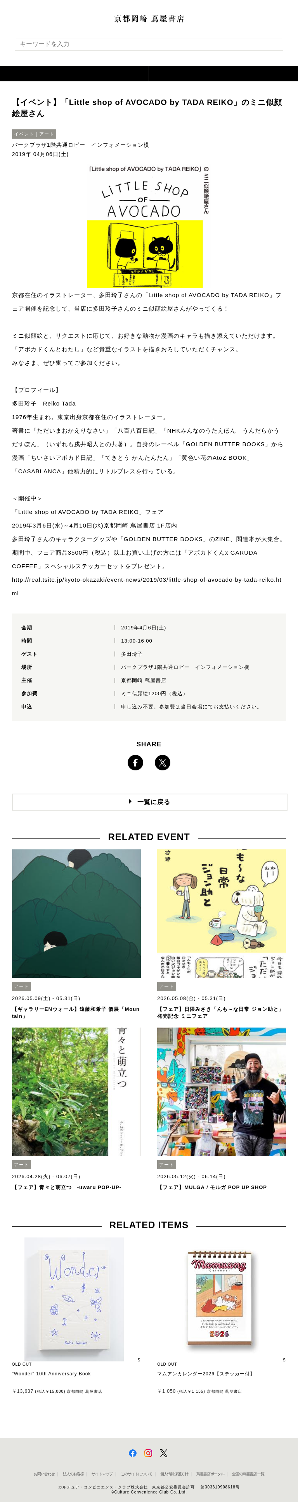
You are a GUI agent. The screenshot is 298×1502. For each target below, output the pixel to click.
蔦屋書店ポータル (210, 1474)
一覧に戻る (153, 802)
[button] (74, 73)
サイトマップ (102, 1474)
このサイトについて (136, 1474)
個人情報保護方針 (174, 1474)
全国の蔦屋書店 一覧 (248, 1474)
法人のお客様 (73, 1474)
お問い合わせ (44, 1474)
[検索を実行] (272, 46)
